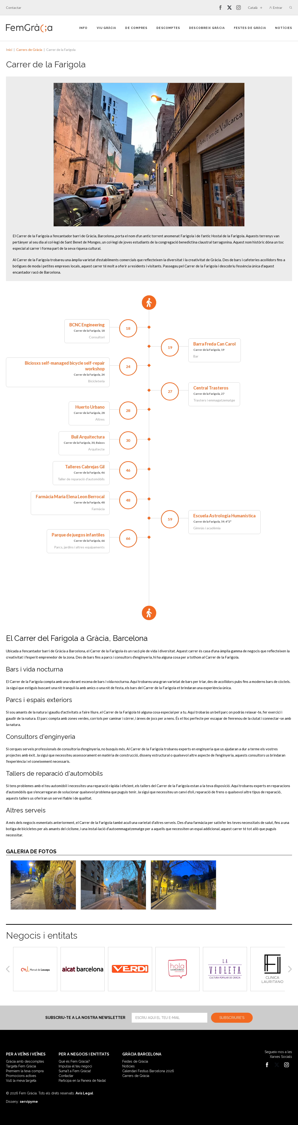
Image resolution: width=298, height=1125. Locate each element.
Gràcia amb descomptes (25, 1061)
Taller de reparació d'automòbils (81, 479)
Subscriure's (231, 1018)
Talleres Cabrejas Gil (85, 466)
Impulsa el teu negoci (75, 1066)
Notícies (283, 28)
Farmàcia (98, 509)
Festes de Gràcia (250, 28)
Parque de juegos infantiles (78, 534)
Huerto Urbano (90, 407)
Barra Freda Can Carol (214, 343)
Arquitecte (96, 449)
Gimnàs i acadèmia (207, 528)
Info (83, 28)
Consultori (97, 337)
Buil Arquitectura (88, 436)
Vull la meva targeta (21, 1080)
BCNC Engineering (87, 324)
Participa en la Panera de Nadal (82, 1080)
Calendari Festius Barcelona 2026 (148, 1071)
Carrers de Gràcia (29, 50)
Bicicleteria (96, 381)
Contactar (13, 7)
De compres (136, 28)
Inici (9, 50)
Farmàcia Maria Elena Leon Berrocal (70, 496)
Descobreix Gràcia (207, 28)
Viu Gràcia (106, 28)
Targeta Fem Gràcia (21, 1066)
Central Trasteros (210, 387)
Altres (100, 419)
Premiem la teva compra (25, 1071)
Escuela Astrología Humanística (224, 515)
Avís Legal (84, 1093)
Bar (195, 356)
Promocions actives (21, 1076)
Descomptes (168, 28)
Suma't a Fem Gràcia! (75, 1071)
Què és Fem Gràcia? (74, 1061)
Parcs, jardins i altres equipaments (79, 547)
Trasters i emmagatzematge (214, 400)
